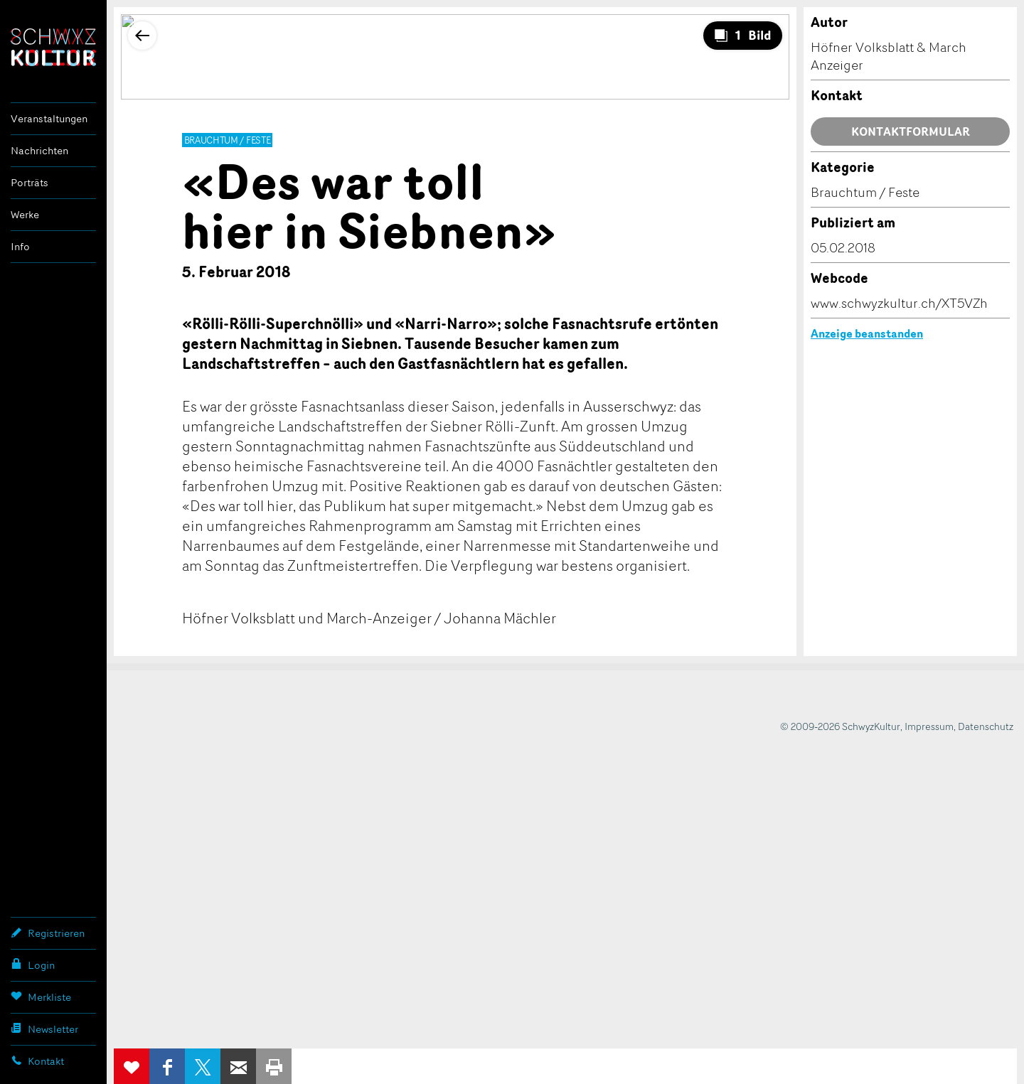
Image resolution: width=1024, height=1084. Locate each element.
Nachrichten (39, 150)
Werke (25, 214)
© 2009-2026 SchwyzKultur (840, 726)
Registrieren (48, 932)
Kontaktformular (910, 131)
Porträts (29, 182)
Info (20, 246)
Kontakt (37, 1060)
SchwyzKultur (53, 47)
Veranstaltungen (49, 118)
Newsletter (44, 1028)
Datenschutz (985, 726)
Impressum (929, 726)
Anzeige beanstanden (867, 333)
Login (33, 964)
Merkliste (41, 996)
